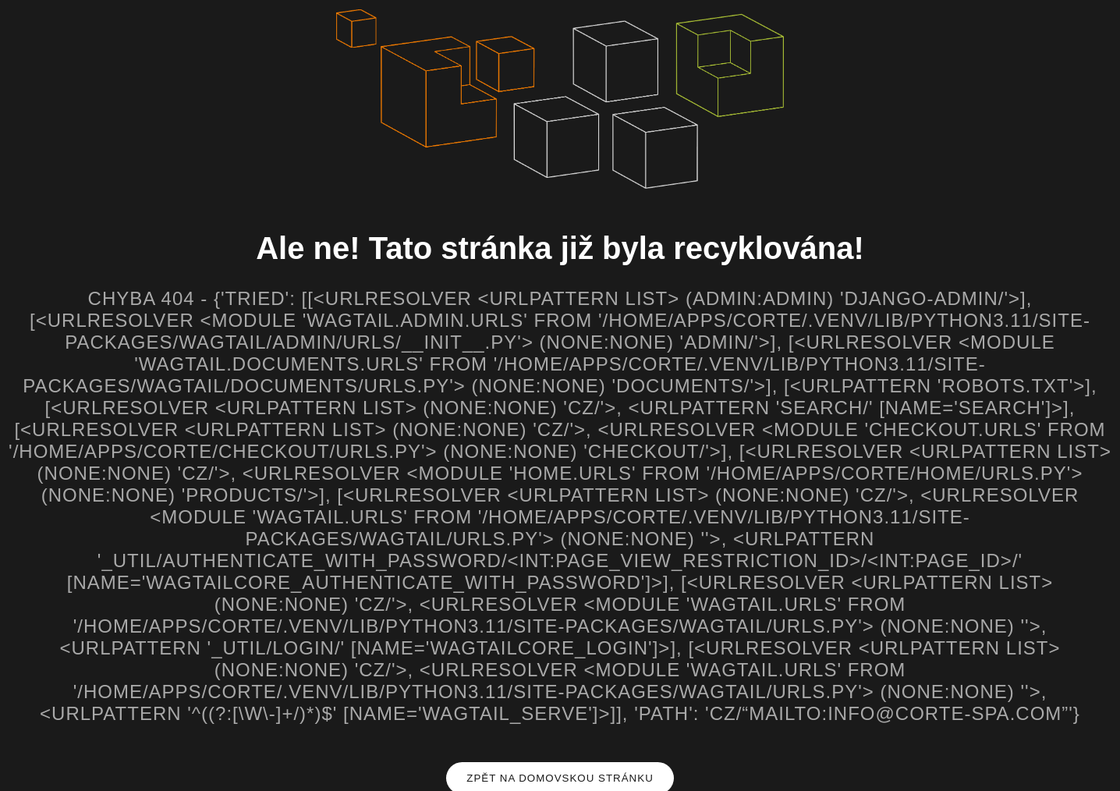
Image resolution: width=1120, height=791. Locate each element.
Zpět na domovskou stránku (560, 778)
